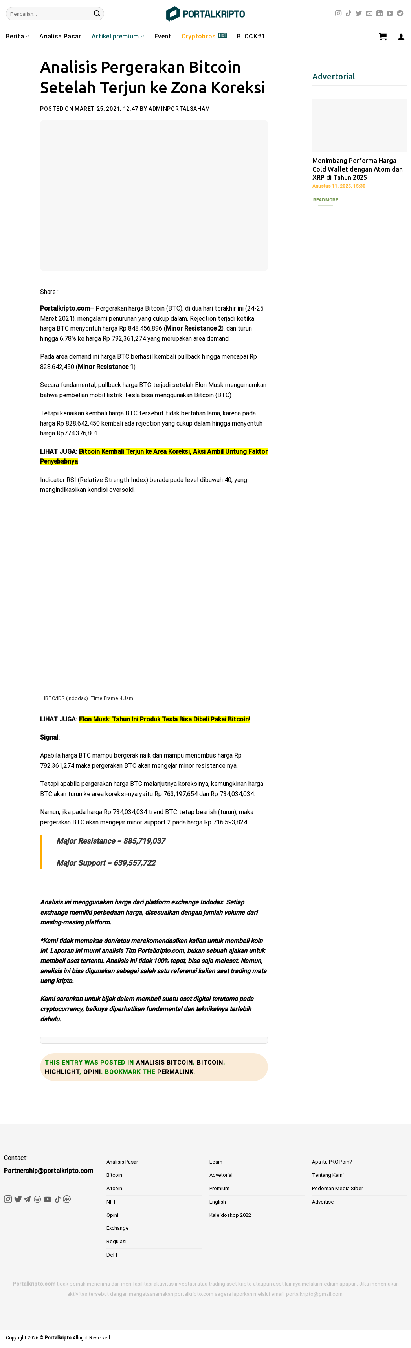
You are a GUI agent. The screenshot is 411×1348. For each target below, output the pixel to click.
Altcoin (114, 1188)
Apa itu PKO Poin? (332, 1162)
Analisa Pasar (60, 36)
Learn (215, 1162)
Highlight (62, 1072)
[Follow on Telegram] (400, 13)
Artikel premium (118, 36)
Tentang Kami (328, 1175)
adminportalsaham (179, 109)
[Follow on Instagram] (338, 13)
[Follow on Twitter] (359, 13)
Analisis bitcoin (164, 1062)
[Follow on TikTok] (348, 13)
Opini (92, 1072)
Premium (219, 1188)
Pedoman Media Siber (337, 1188)
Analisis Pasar (122, 1162)
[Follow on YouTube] (390, 13)
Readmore (325, 200)
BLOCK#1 (251, 36)
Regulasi (116, 1241)
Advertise (323, 1202)
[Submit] (97, 13)
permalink (175, 1072)
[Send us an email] (369, 13)
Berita (17, 36)
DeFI (111, 1255)
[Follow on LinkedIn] (379, 13)
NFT (111, 1202)
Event (162, 36)
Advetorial (221, 1175)
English (217, 1202)
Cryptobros (199, 36)
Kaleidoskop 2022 (230, 1215)
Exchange (117, 1228)
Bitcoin (210, 1062)
